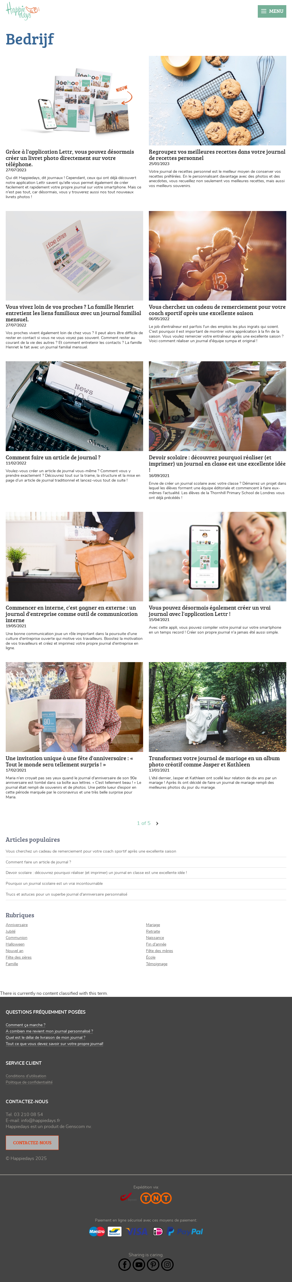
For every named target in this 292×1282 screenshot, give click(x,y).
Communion (16, 938)
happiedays (23, 11)
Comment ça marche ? (25, 1025)
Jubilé (10, 932)
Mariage (153, 925)
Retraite (153, 932)
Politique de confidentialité (29, 1082)
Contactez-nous (32, 1142)
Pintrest (153, 1264)
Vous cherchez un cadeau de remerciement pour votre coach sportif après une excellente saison (91, 851)
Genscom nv (78, 1126)
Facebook (124, 1264)
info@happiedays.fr (40, 1120)
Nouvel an (14, 951)
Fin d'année (156, 944)
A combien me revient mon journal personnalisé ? (49, 1031)
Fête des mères (159, 951)
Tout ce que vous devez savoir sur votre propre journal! (54, 1044)
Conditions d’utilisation (26, 1076)
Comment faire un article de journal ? (38, 862)
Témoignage (156, 964)
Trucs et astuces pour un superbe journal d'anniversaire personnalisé (66, 894)
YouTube (139, 1264)
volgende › (157, 823)
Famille (12, 964)
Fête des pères (19, 958)
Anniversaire (17, 925)
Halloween (15, 944)
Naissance (155, 938)
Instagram (167, 1264)
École (150, 958)
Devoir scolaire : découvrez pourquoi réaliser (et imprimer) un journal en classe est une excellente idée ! (96, 873)
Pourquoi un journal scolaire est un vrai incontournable (54, 884)
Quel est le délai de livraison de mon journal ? (45, 1038)
